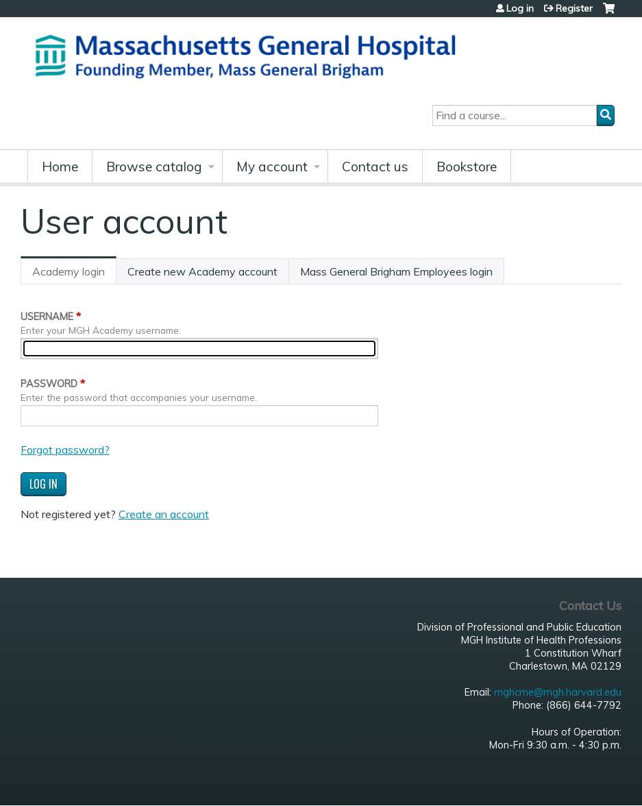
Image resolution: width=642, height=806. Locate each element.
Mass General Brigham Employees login (396, 271)
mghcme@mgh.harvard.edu (557, 692)
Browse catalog (154, 166)
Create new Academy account (202, 271)
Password (49, 384)
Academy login (74, 274)
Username (47, 316)
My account (272, 166)
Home (60, 166)
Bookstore (466, 166)
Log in (520, 8)
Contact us (375, 166)
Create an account (164, 514)
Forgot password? (65, 449)
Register (574, 8)
